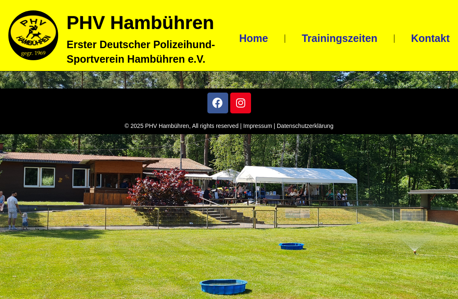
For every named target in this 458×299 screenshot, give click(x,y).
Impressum (257, 126)
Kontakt (430, 38)
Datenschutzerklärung (305, 126)
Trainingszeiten (339, 38)
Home (253, 38)
